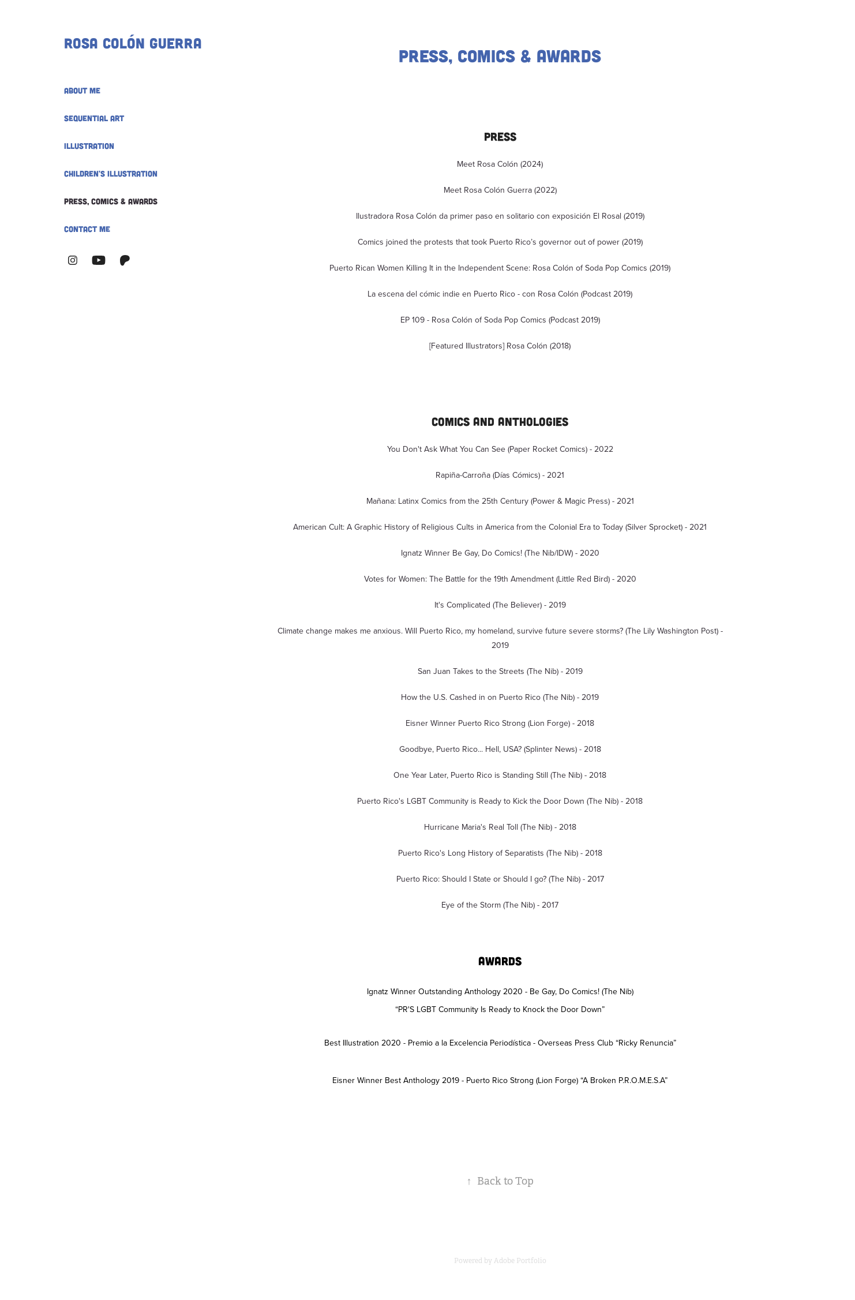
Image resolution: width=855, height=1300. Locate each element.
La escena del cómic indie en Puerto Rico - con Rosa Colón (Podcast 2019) (499, 293)
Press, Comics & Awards (111, 201)
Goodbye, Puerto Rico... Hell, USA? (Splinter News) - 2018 (500, 749)
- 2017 (592, 879)
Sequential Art (94, 118)
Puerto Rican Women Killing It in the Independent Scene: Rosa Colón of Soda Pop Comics (488, 268)
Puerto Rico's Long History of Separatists (472, 853)
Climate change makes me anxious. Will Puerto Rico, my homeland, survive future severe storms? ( (452, 630)
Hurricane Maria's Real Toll (472, 827)
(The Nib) (559, 697)
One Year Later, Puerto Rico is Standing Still (471, 775)
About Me (82, 90)
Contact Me (87, 229)
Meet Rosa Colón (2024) (500, 164)
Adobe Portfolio (520, 1260)
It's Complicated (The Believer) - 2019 (500, 604)
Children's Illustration (111, 173)
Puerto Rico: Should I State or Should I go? (472, 879)
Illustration (89, 146)
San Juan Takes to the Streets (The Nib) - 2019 (500, 671)
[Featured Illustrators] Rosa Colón (488, 345)
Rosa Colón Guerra (133, 42)
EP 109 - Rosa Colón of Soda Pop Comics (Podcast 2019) (500, 319)
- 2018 (594, 775)
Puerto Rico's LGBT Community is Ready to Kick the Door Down (472, 801)
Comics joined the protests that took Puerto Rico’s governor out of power (489, 242)
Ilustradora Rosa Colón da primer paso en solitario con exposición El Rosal (488, 216)
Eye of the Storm (472, 905)
